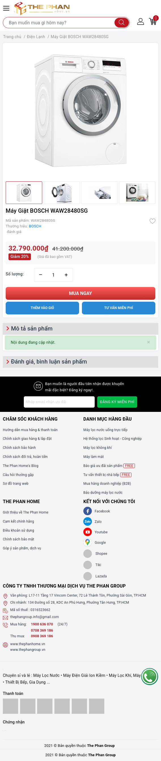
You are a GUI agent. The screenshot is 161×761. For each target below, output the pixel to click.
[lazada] (95, 576)
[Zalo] (87, 521)
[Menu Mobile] (7, 7)
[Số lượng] (53, 275)
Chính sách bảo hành (19, 448)
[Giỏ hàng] (153, 21)
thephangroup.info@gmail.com (34, 617)
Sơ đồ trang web (15, 484)
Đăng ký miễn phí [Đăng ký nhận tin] (117, 402)
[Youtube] (87, 532)
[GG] (87, 542)
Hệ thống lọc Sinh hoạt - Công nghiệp (112, 439)
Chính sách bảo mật (18, 539)
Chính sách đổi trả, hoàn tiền (25, 457)
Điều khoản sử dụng (18, 530)
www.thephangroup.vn (27, 650)
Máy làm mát (93, 457)
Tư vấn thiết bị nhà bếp (107, 475)
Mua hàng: (18, 624)
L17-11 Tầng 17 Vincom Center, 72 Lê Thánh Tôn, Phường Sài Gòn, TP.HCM (87, 595)
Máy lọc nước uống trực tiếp (105, 430)
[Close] (148, 342)
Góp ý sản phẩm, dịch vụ (22, 548)
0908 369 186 (42, 636)
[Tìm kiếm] (122, 22)
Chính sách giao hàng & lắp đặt (27, 439)
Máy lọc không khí (97, 448)
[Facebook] (87, 511)
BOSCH (35, 226)
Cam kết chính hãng (18, 521)
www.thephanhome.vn (27, 644)
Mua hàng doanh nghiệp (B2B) (107, 484)
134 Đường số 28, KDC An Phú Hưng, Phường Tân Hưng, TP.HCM (78, 603)
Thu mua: (17, 636)
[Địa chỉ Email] (59, 402)
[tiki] (92, 565)
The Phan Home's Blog (20, 466)
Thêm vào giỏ (42, 308)
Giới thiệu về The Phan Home (25, 512)
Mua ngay (80, 293)
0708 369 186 (42, 630)
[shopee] (95, 553)
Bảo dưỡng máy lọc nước (103, 493)
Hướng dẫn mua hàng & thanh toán (30, 430)
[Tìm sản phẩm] (66, 22)
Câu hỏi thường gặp (18, 475)
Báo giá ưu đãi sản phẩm (109, 466)
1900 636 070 (42, 624)
